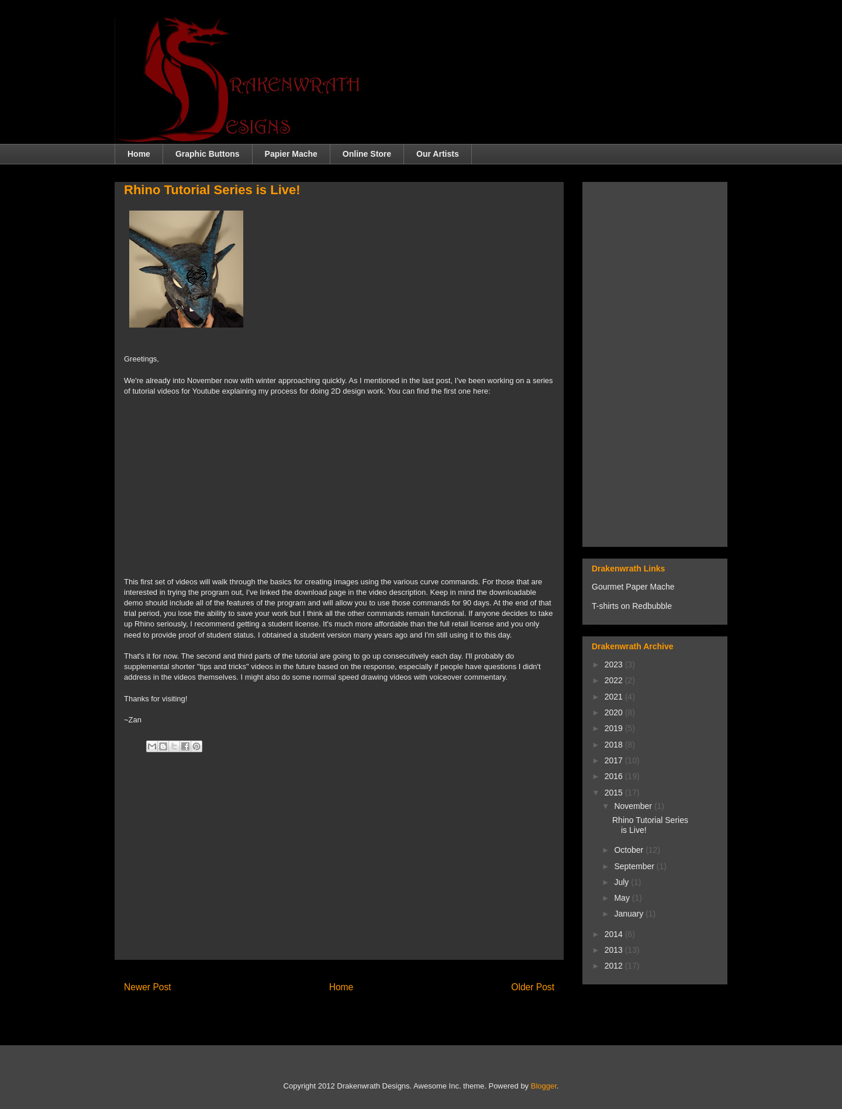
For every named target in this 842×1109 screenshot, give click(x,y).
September (635, 866)
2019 (615, 728)
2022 (615, 680)
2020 (615, 712)
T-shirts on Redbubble (632, 606)
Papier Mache (291, 154)
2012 (615, 965)
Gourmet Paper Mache (633, 586)
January (630, 913)
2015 (615, 792)
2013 (615, 950)
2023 (615, 664)
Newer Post (147, 987)
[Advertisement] (339, 868)
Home (138, 154)
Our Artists (437, 154)
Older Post (532, 987)
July (622, 882)
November (634, 806)
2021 (615, 696)
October (630, 850)
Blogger (544, 1086)
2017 (615, 760)
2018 (615, 744)
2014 (615, 934)
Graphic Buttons (207, 154)
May (623, 898)
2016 (615, 776)
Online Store (367, 154)
